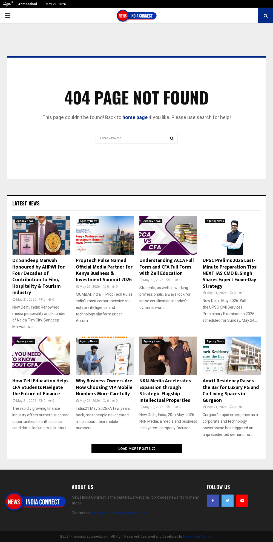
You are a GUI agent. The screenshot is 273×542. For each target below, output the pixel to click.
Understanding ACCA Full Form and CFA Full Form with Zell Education (166, 267)
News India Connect (198, 536)
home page (135, 117)
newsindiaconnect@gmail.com (118, 513)
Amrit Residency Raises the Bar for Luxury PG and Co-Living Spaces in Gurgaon (231, 390)
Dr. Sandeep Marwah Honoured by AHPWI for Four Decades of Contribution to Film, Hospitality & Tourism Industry (38, 276)
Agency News (25, 220)
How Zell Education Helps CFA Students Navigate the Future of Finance (40, 387)
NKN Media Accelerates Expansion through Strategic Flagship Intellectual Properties (165, 390)
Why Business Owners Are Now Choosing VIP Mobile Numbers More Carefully (104, 387)
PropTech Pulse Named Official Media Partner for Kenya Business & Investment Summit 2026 (104, 270)
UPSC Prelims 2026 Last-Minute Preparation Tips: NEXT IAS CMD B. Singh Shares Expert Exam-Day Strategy (230, 273)
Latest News (25, 203)
